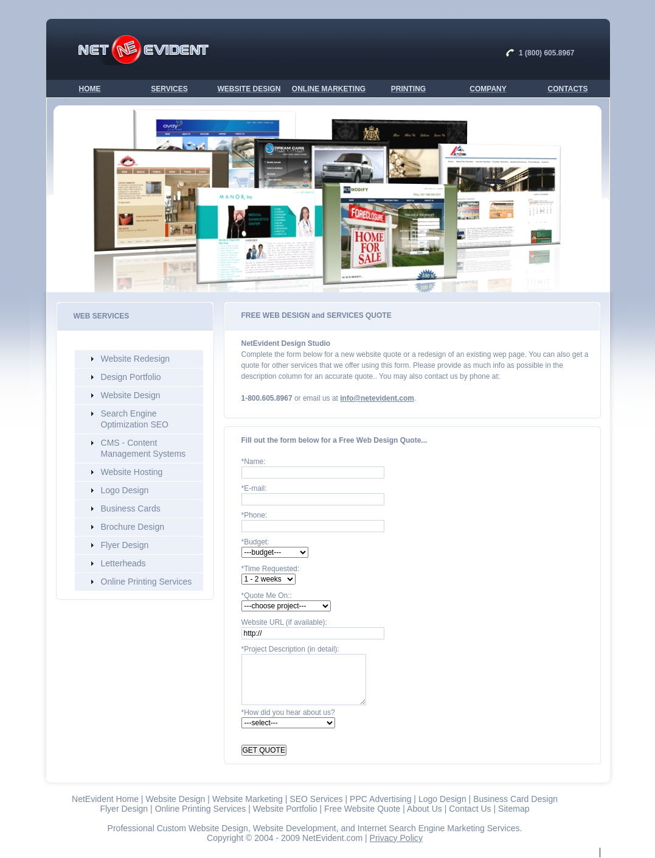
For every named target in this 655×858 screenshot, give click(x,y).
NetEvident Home (105, 799)
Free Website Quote (362, 809)
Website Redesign (135, 359)
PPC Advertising (380, 799)
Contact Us (470, 809)
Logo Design (125, 490)
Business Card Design (515, 799)
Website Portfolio (285, 809)
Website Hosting (132, 472)
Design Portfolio (131, 377)
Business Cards (131, 508)
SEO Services (315, 799)
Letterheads (123, 563)
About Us (424, 809)
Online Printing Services (146, 581)
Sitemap (513, 809)
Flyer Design (125, 545)
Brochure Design (133, 527)
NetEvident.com (332, 838)
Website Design (131, 395)
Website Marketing (247, 799)
